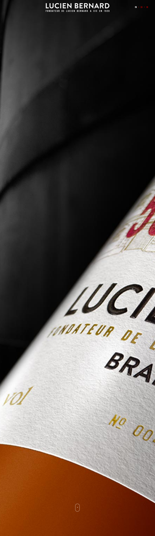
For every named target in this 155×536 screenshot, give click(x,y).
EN (141, 7)
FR (136, 7)
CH (147, 7)
